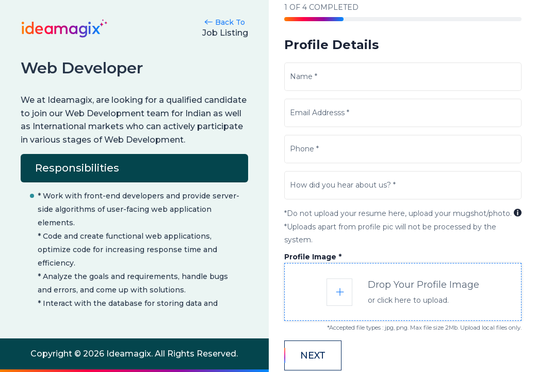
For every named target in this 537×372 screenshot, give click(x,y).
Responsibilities (77, 168)
